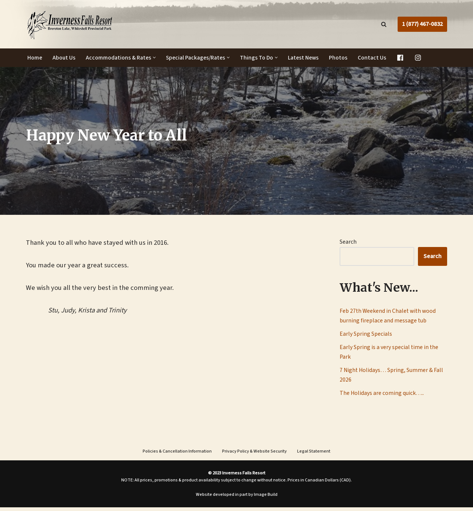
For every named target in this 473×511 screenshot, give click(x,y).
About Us (64, 58)
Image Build (266, 498)
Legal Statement (313, 455)
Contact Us (376, 58)
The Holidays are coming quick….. (382, 396)
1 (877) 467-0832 (422, 24)
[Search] (384, 24)
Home (34, 58)
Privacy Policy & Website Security (254, 455)
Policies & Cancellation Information (177, 455)
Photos (342, 58)
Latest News (307, 58)
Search (348, 242)
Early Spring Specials (366, 335)
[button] (155, 58)
